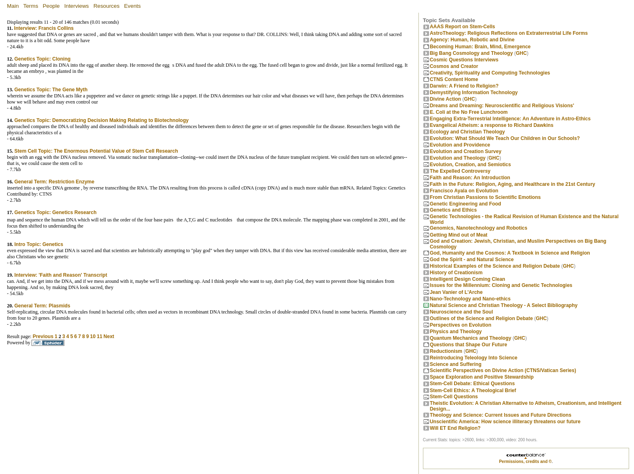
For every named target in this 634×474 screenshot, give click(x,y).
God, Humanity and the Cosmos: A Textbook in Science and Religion (510, 253)
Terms (30, 6)
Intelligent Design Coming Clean (467, 279)
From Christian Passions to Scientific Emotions (485, 197)
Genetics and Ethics (453, 210)
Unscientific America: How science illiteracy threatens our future (505, 421)
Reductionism (446, 351)
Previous (43, 336)
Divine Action (445, 99)
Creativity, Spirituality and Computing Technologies (490, 73)
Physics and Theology (456, 331)
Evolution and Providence (460, 145)
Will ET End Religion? (455, 428)
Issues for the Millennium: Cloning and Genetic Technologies (501, 285)
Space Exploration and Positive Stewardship (482, 377)
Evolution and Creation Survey (466, 151)
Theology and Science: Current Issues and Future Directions (500, 415)
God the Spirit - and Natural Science (472, 259)
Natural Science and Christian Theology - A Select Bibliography (504, 305)
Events (132, 6)
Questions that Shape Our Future (468, 345)
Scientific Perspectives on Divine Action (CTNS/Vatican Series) (503, 370)
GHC (521, 53)
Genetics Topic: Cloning (42, 59)
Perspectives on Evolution (460, 325)
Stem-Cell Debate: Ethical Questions (472, 383)
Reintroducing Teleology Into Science (474, 358)
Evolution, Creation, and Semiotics (470, 164)
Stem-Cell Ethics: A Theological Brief (473, 390)
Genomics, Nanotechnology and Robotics (478, 228)
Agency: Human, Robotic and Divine (472, 40)
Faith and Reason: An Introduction (470, 178)
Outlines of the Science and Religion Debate (481, 318)
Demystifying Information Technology (474, 92)
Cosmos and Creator (454, 66)
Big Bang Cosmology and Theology (471, 53)
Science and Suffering (456, 364)
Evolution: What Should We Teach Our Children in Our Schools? (505, 138)
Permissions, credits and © (525, 461)
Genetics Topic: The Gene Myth (50, 90)
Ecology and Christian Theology (467, 132)
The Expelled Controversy (460, 171)
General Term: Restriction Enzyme (54, 182)
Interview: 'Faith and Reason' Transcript (60, 275)
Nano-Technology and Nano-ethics (470, 299)
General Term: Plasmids (42, 306)
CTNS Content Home (454, 79)
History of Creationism (456, 272)
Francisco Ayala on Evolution (464, 191)
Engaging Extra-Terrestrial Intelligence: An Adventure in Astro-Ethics (510, 119)
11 (99, 336)
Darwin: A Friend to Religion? (464, 86)
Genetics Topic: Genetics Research (55, 212)
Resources (106, 6)
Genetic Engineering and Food (465, 204)
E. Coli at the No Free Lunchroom (469, 112)
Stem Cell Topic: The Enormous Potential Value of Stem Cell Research (96, 151)
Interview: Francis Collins (43, 28)
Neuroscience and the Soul (461, 312)
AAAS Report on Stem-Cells (462, 26)
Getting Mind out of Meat (459, 235)
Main (13, 6)
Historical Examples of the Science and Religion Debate (495, 266)
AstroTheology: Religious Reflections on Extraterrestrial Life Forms (509, 33)
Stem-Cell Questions (454, 397)
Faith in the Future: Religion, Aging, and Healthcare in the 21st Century (512, 184)
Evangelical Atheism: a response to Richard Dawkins (492, 125)
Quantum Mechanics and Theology (470, 338)
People (51, 6)
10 (92, 336)
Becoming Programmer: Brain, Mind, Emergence (480, 47)
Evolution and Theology (458, 158)
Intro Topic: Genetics (38, 244)
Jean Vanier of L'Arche (456, 292)
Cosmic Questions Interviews (464, 60)
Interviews (76, 6)
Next (109, 336)
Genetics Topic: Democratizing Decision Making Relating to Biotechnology (101, 120)
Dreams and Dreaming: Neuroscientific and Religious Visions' (502, 105)
